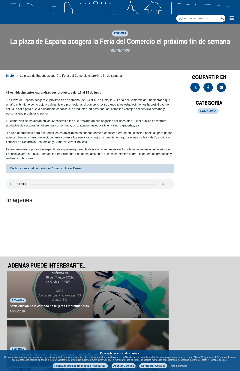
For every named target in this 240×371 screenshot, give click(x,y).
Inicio (10, 83)
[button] (31, 234)
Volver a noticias (216, 333)
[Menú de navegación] (231, 18)
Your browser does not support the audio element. (90, 191)
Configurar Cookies (153, 365)
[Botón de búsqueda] (222, 18)
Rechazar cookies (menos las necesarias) (80, 365)
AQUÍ (202, 357)
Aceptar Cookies (123, 365)
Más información (179, 366)
